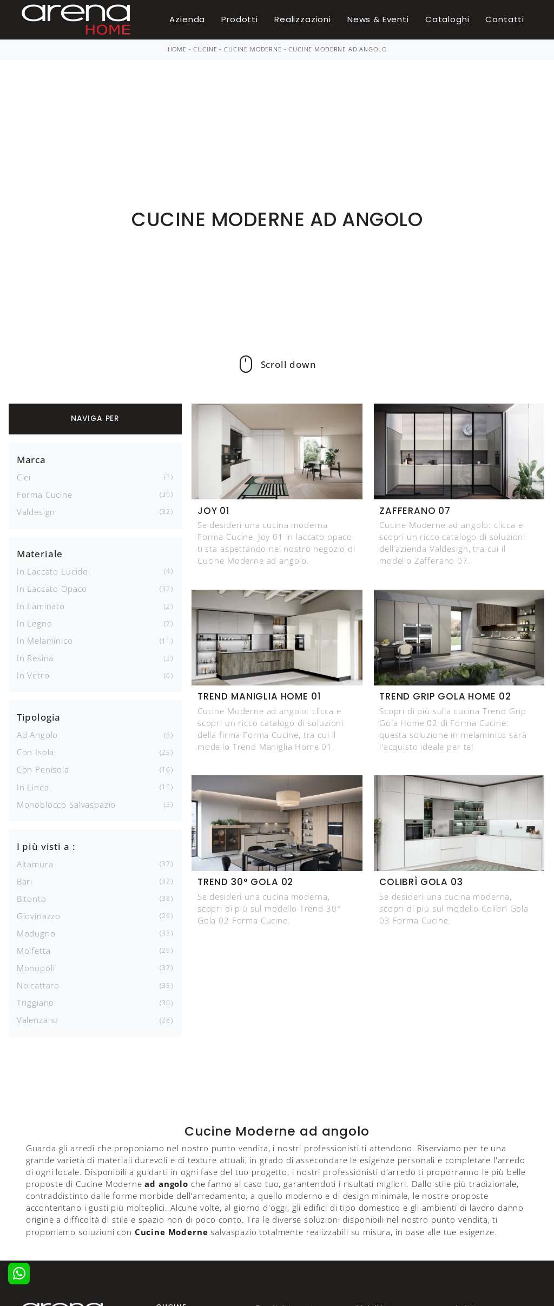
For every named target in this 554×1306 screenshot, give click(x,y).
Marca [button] (31, 459)
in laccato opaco (52, 588)
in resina (35, 657)
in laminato (41, 606)
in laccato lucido (52, 571)
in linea (33, 787)
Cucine (205, 49)
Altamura (35, 864)
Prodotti (239, 19)
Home (177, 49)
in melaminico (45, 640)
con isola (36, 752)
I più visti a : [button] (46, 846)
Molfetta (34, 950)
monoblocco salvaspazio (66, 804)
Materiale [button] (40, 554)
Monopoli (36, 967)
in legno (34, 623)
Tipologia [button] (39, 717)
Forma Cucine (44, 494)
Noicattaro (38, 985)
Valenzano (38, 1019)
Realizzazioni (302, 19)
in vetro (33, 675)
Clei (24, 477)
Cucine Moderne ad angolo (337, 49)
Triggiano (36, 1002)
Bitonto (32, 898)
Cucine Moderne (253, 49)
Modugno (36, 933)
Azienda (187, 19)
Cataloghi (447, 19)
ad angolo (37, 734)
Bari (24, 881)
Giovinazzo (39, 916)
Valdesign (36, 511)
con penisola (43, 769)
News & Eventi (378, 19)
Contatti (504, 19)
